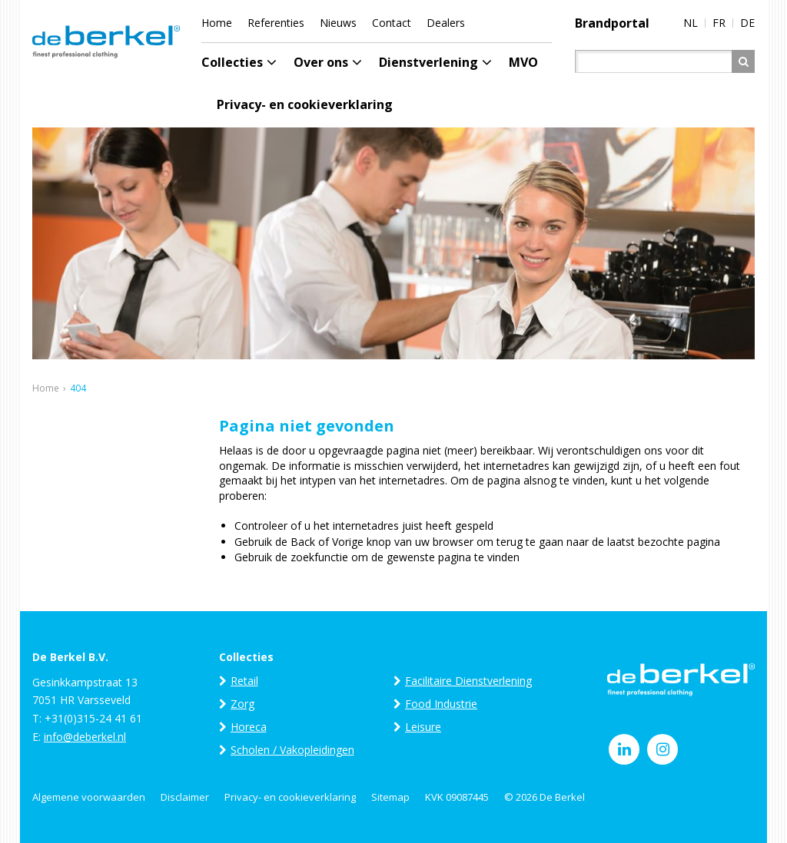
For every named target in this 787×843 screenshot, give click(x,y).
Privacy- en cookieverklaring (290, 797)
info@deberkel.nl (85, 736)
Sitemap (390, 797)
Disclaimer (185, 797)
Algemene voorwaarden (88, 797)
